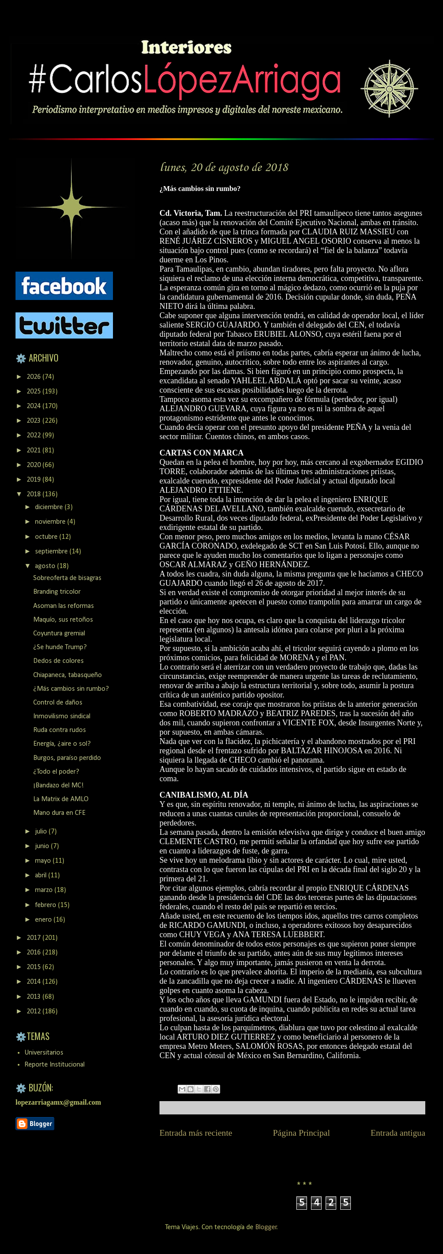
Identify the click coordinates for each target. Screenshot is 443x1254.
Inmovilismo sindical (61, 716)
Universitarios (43, 1052)
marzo (44, 890)
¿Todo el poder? (56, 771)
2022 (35, 435)
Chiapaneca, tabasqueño (67, 675)
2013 (35, 997)
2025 (35, 391)
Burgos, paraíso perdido (67, 758)
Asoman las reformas (63, 606)
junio (43, 846)
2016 (35, 952)
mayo (44, 861)
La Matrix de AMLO (61, 799)
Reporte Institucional (54, 1064)
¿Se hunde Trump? (60, 647)
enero (44, 919)
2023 (35, 420)
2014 (35, 981)
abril (41, 875)
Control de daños (57, 702)
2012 (35, 1011)
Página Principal (301, 1132)
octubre (47, 537)
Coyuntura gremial (59, 633)
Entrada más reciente (195, 1132)
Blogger (266, 1227)
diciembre (50, 507)
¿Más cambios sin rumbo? (71, 689)
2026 (35, 377)
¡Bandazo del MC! (58, 785)
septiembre (52, 551)
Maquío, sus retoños (63, 619)
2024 (35, 406)
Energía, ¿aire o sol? (62, 744)
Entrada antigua (398, 1132)
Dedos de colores (58, 661)
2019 (35, 479)
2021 (35, 450)
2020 (35, 465)
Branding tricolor (57, 592)
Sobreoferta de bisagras (67, 578)
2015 (35, 967)
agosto (46, 566)
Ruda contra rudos (59, 730)
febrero (46, 905)
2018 (35, 494)
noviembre (51, 522)
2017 (35, 938)
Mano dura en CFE (59, 813)
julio (42, 831)
